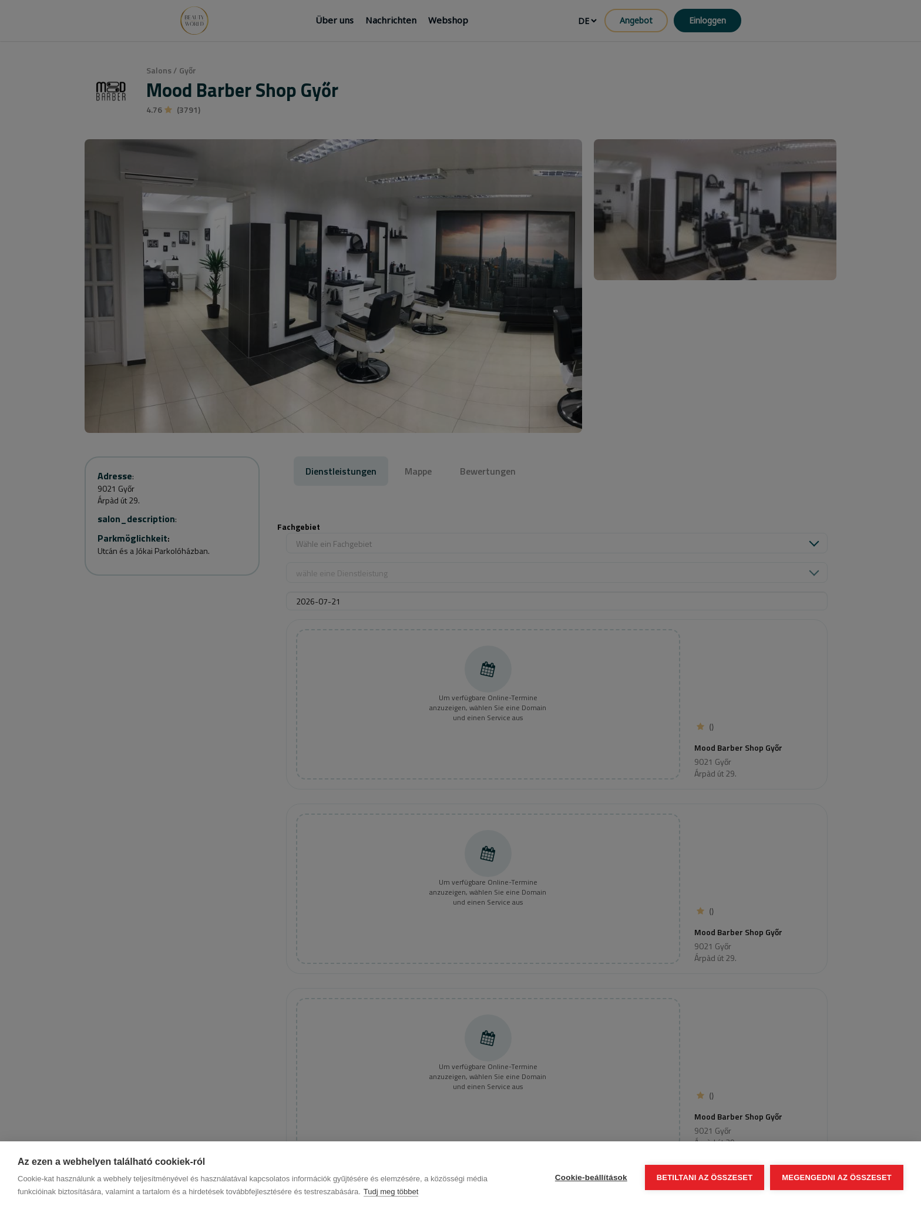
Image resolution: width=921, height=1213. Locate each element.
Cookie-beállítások (591, 1177)
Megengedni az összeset (837, 1177)
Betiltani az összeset (705, 1177)
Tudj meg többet (391, 1191)
